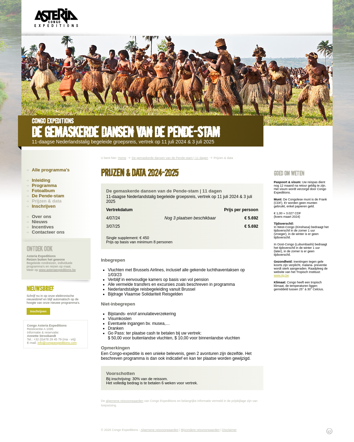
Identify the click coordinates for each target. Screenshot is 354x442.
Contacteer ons (48, 232)
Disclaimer (229, 430)
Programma (44, 185)
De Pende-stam (48, 195)
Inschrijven (44, 206)
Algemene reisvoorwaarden (160, 430)
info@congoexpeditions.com (57, 343)
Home (122, 158)
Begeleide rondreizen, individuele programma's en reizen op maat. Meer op (51, 263)
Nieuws (40, 221)
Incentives (43, 226)
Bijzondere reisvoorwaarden (200, 430)
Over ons (41, 216)
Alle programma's (50, 169)
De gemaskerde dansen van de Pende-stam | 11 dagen (170, 158)
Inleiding (41, 180)
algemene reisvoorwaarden (124, 401)
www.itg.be (281, 275)
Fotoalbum (43, 190)
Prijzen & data (47, 201)
